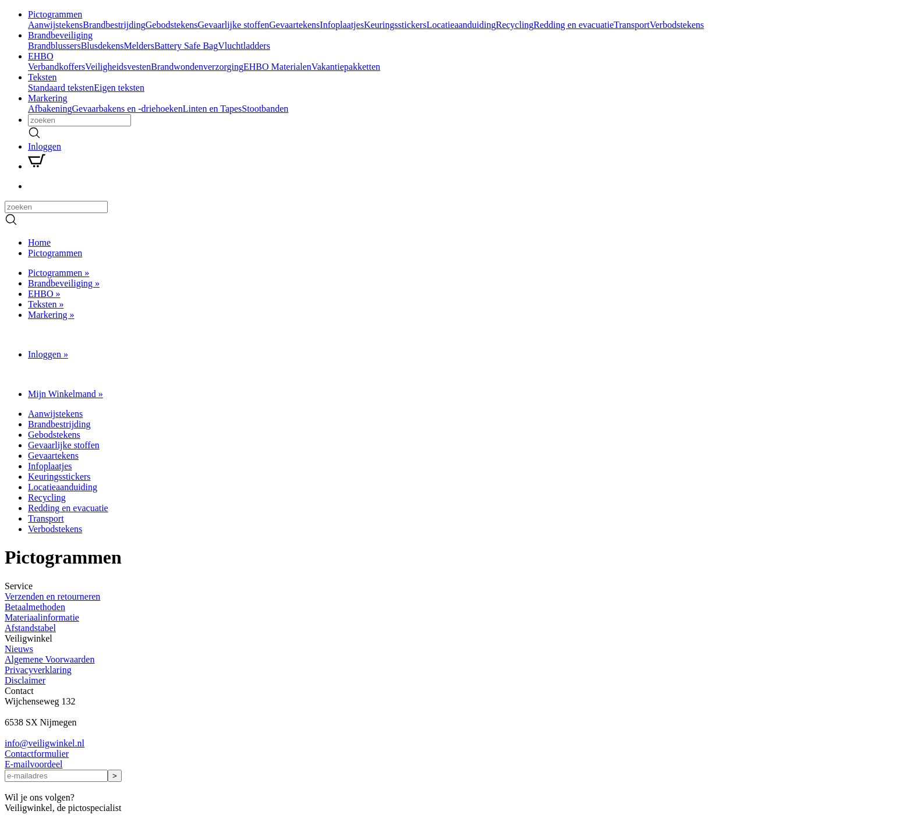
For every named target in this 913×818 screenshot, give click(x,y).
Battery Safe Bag (186, 46)
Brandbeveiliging (60, 35)
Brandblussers (54, 46)
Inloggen (44, 146)
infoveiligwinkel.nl (44, 743)
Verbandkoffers (56, 67)
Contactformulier (37, 754)
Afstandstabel (30, 628)
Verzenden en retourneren (52, 596)
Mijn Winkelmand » (65, 394)
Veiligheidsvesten (118, 67)
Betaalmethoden (35, 607)
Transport (632, 25)
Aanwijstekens (55, 25)
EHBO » (44, 294)
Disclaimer (25, 680)
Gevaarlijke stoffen (234, 25)
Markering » (51, 315)
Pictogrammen (55, 14)
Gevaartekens (294, 25)
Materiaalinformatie (42, 617)
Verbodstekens (677, 25)
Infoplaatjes (342, 25)
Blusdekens (102, 46)
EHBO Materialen (277, 67)
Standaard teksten (61, 88)
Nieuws (19, 649)
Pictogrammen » (58, 273)
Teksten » (46, 304)
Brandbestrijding (114, 25)
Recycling (514, 25)
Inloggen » (48, 354)
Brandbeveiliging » (64, 283)
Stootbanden (265, 109)
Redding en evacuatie (573, 25)
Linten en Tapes (212, 109)
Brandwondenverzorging (197, 67)
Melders (138, 46)
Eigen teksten (119, 88)
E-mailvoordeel (34, 764)
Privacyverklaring (38, 670)
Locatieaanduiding (461, 25)
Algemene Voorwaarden (49, 659)
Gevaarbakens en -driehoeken (127, 109)
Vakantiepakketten (346, 67)
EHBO (41, 56)
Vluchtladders (244, 46)
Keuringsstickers (395, 25)
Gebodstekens (172, 25)
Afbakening (50, 109)
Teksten (42, 77)
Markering (48, 98)
